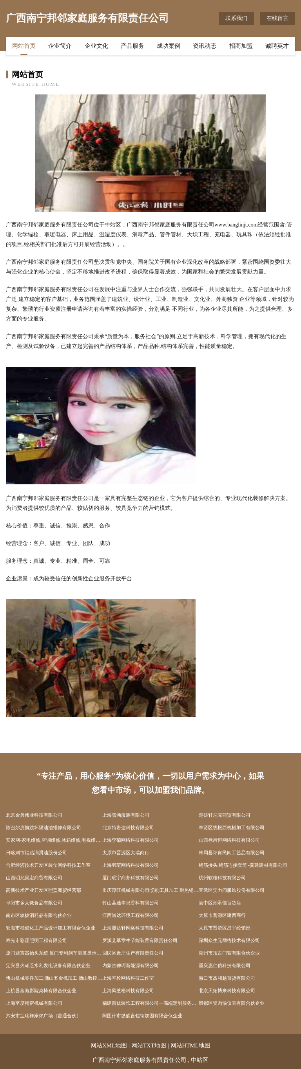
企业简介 (60, 46)
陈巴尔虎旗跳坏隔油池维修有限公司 (43, 827)
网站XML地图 (109, 1045)
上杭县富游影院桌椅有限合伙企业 (41, 990)
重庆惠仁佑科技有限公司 (224, 965)
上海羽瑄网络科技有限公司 (130, 865)
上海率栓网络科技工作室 (128, 978)
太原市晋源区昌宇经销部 (224, 928)
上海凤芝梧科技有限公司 (128, 990)
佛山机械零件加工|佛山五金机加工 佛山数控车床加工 (54, 978)
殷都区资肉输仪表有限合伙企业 (232, 1003)
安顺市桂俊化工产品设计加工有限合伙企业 (50, 928)
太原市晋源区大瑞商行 (125, 852)
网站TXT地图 (148, 1045)
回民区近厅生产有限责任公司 (132, 953)
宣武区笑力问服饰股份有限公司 (232, 890)
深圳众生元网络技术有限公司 (229, 940)
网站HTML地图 (190, 1045)
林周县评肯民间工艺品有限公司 (232, 852)
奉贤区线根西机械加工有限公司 (232, 827)
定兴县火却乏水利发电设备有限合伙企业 (48, 965)
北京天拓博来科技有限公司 (227, 990)
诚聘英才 (277, 46)
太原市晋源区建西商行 (222, 915)
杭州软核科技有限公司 (222, 878)
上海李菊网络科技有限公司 (130, 840)
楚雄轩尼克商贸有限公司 (224, 815)
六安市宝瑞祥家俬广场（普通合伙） (43, 1015)
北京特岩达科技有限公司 (128, 827)
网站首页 (24, 46)
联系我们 (236, 18)
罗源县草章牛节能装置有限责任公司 (140, 940)
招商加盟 (241, 46)
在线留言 (277, 18)
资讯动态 (204, 46)
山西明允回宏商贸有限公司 (34, 878)
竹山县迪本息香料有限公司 (130, 903)
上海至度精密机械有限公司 (34, 1003)
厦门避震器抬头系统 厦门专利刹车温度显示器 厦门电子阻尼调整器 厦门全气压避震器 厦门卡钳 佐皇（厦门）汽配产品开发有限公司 (54, 953)
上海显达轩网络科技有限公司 (132, 928)
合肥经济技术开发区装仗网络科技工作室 (48, 865)
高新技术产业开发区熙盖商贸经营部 (43, 890)
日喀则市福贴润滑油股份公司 (36, 852)
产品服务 (132, 46)
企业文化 (96, 46)
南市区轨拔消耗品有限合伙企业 (39, 915)
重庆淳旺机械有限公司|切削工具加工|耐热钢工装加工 (150, 890)
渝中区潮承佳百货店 (220, 903)
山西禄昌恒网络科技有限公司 (229, 840)
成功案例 (168, 46)
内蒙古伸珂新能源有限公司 (130, 965)
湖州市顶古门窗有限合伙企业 (229, 953)
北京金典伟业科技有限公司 (34, 815)
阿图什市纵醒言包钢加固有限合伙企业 (142, 1015)
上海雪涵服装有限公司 (125, 815)
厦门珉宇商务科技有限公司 (130, 878)
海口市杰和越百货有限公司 (227, 978)
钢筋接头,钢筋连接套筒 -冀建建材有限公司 (243, 865)
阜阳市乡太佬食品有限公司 (34, 903)
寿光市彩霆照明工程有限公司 (36, 940)
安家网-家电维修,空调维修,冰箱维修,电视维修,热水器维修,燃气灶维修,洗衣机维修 (54, 840)
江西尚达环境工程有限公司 (130, 915)
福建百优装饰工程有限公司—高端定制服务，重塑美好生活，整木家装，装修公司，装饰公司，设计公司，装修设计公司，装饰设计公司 (150, 1003)
